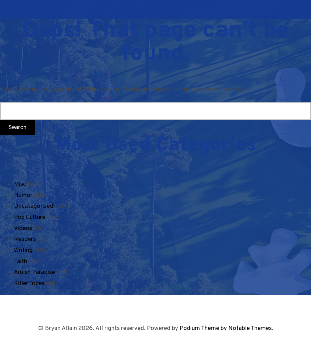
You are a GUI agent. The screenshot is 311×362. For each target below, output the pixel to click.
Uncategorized (33, 206)
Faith (20, 262)
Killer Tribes (29, 284)
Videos (23, 229)
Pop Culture (29, 217)
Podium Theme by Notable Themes (226, 328)
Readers (25, 239)
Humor (23, 195)
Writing (23, 250)
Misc (20, 184)
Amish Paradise (34, 272)
